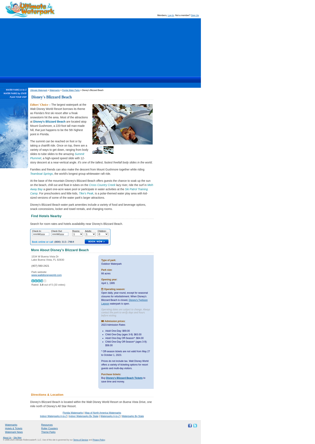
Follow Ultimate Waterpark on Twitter (194, 425)
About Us (7, 438)
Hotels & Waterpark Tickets (102, 80)
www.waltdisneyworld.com (46, 275)
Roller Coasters (49, 428)
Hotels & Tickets (13, 428)
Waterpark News (14, 432)
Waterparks (83, 80)
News (117, 80)
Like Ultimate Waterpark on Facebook (189, 425)
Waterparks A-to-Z (110, 416)
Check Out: (56, 231)
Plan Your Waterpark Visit (14, 96)
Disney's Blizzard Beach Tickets (124, 378)
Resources (132, 80)
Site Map (17, 438)
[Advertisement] (100, 46)
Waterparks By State (133, 416)
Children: (102, 231)
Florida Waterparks (73, 412)
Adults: (88, 231)
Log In (171, 15)
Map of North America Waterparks (103, 412)
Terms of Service (80, 440)
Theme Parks (48, 432)
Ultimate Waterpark (30, 9)
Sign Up (195, 15)
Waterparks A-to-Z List (14, 89)
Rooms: (76, 231)
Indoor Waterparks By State (83, 416)
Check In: (36, 231)
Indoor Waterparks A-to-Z (53, 416)
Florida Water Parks (71, 90)
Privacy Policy (99, 440)
